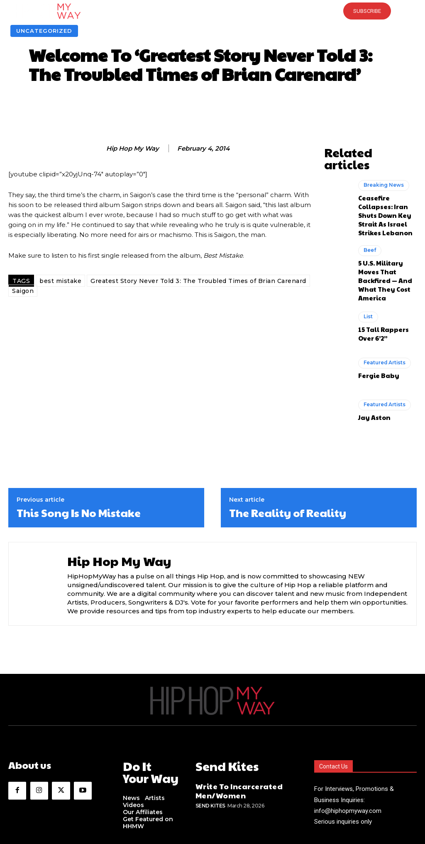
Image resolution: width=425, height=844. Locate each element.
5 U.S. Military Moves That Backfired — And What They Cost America (387, 241)
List (368, 272)
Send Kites (210, 752)
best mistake (60, 281)
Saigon (23, 291)
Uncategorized (44, 31)
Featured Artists (383, 317)
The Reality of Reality (287, 465)
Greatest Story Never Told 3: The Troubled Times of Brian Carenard (198, 281)
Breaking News (382, 170)
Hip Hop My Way (132, 148)
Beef (369, 219)
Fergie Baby (375, 328)
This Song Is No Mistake (79, 465)
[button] (212, 11)
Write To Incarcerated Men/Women (230, 739)
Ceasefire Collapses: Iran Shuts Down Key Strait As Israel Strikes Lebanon (386, 191)
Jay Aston (371, 369)
